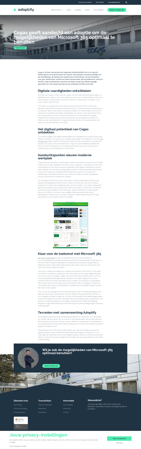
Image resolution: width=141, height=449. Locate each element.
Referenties (42, 408)
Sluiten (25, 446)
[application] (65, 10)
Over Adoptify (68, 405)
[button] (126, 3)
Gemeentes (18, 405)
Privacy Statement (15, 446)
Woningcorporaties (20, 408)
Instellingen (119, 443)
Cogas (40, 72)
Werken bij (66, 408)
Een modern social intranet (47, 258)
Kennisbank (42, 412)
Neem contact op (117, 10)
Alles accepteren (119, 438)
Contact (66, 412)
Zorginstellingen (19, 412)
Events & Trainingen (45, 405)
